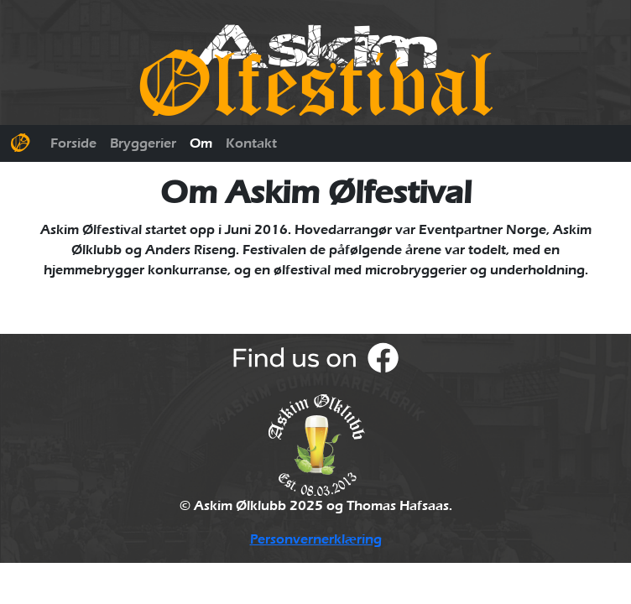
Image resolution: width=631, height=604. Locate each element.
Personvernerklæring (316, 539)
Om (201, 143)
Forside (73, 143)
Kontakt (251, 143)
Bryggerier (143, 143)
